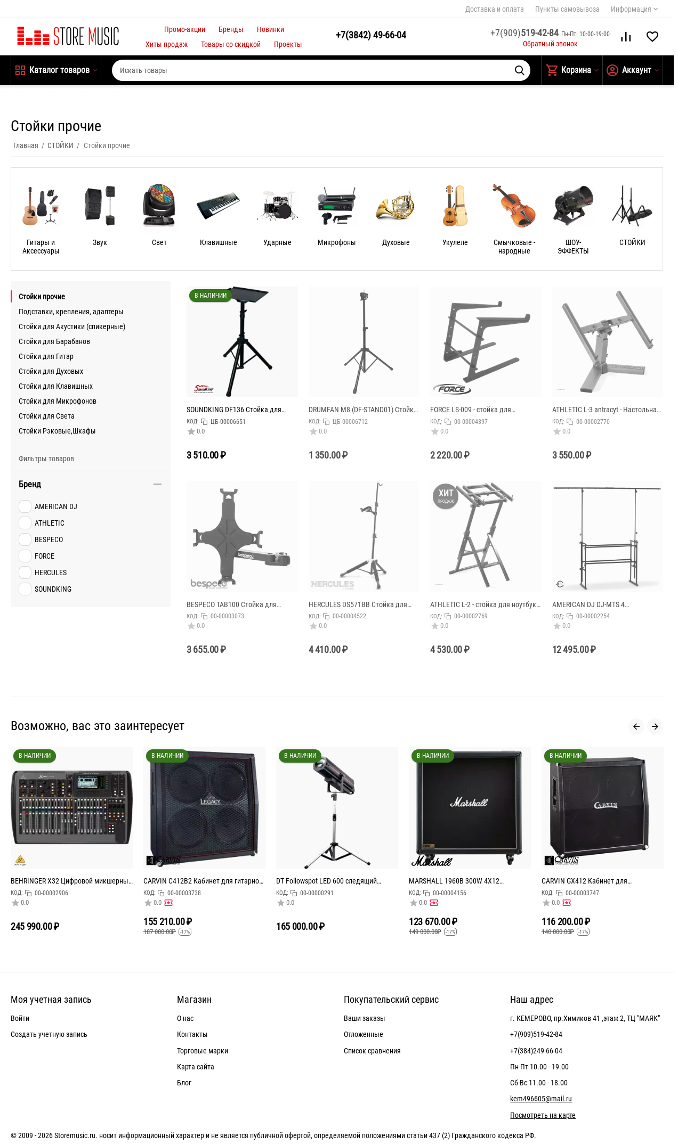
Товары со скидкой (231, 44)
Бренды (231, 29)
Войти (20, 1018)
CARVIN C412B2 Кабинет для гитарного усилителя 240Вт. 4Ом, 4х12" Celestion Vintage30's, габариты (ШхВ (204, 881)
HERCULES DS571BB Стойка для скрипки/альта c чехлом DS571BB (361, 604)
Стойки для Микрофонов (57, 401)
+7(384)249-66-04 (536, 1050)
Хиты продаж (167, 44)
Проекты (288, 44)
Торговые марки (202, 1050)
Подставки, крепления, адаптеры (71, 311)
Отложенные (363, 1034)
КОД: (193, 421)
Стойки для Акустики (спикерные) (72, 326)
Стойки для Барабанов (54, 341)
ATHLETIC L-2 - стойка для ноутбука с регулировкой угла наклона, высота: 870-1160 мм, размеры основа (485, 604)
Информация (631, 9)
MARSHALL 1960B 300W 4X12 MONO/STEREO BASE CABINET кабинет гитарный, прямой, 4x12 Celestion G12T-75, (469, 881)
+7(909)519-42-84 (536, 1034)
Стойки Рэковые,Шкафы (57, 431)
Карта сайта (195, 1066)
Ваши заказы (364, 1018)
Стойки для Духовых (51, 371)
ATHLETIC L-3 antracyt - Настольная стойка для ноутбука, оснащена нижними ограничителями (606, 409)
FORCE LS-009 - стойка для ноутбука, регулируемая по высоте (484, 409)
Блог (184, 1082)
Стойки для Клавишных (56, 386)
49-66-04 (371, 34)
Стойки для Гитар (46, 356)
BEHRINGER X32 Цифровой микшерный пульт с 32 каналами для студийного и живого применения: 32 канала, (71, 881)
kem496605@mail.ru (541, 1098)
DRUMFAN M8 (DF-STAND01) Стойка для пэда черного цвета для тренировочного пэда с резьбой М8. (363, 409)
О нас (185, 1018)
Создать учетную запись (49, 1034)
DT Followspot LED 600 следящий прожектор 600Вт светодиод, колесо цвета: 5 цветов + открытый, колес (333, 881)
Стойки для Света (47, 416)
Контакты (192, 1034)
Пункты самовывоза (567, 9)
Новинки (270, 29)
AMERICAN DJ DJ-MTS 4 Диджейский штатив (588, 604)
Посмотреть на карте (543, 1115)
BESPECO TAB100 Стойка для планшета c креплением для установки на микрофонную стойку (241, 604)
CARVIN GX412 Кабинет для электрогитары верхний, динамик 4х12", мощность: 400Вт (595, 881)
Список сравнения (372, 1050)
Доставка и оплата (494, 9)
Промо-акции (184, 29)
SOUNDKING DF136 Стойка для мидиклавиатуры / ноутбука (234, 409)
